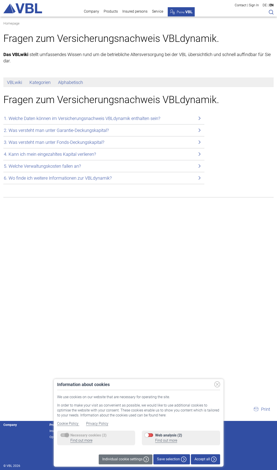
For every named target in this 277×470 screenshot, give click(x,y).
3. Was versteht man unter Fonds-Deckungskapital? (54, 231)
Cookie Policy (68, 423)
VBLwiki (14, 171)
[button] (262, 409)
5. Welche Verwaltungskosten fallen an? (42, 255)
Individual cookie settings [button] (125, 459)
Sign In (254, 5)
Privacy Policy (97, 423)
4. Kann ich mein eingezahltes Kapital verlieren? (50, 243)
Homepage (11, 23)
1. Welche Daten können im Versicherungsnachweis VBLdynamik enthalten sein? (82, 207)
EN (271, 5)
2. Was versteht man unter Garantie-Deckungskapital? (56, 219)
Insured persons (134, 11)
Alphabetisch (70, 171)
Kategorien (40, 171)
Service (157, 11)
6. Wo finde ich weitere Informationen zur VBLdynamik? (58, 267)
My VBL (181, 11)
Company (91, 11)
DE (265, 5)
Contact (240, 5)
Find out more (81, 440)
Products (111, 11)
